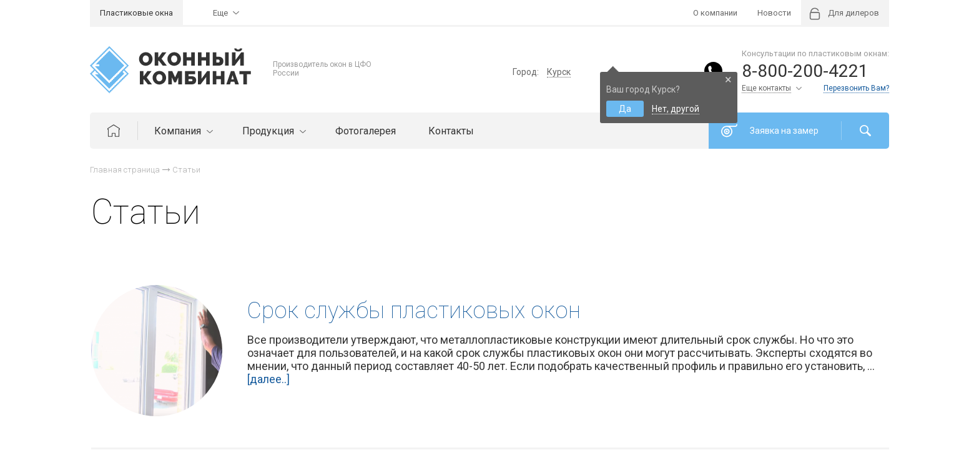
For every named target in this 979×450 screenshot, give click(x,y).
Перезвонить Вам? (856, 88)
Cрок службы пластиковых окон (414, 311)
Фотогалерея (365, 131)
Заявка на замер (784, 131)
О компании (715, 13)
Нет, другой (675, 109)
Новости (774, 13)
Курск (559, 72)
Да (625, 109)
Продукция (272, 131)
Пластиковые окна (136, 13)
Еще (220, 13)
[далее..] (268, 379)
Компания (182, 131)
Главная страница (125, 169)
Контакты (451, 131)
